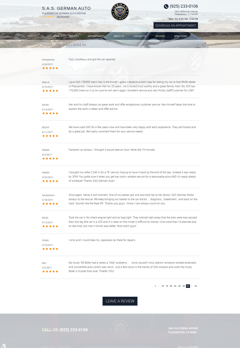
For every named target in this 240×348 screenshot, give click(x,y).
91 (196, 286)
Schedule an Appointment (175, 25)
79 (167, 286)
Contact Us (140, 36)
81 (175, 286)
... (159, 286)
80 (171, 286)
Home (56, 36)
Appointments (96, 36)
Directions (180, 36)
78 (163, 286)
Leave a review (120, 301)
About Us (119, 36)
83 (184, 286)
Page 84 (79, 44)
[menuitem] (56, 36)
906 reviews (62, 16)
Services (74, 36)
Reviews (160, 36)
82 (179, 286)
